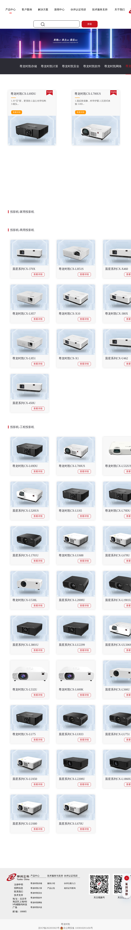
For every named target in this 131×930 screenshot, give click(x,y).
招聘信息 (18, 888)
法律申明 (18, 884)
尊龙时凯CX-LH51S (71, 269)
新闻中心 (59, 9)
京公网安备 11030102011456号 (76, 928)
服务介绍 (51, 883)
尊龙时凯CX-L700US (72, 466)
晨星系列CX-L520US (25, 510)
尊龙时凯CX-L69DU (25, 466)
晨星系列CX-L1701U (25, 555)
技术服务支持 (100, 9)
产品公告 (51, 888)
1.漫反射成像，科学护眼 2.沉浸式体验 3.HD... (92, 102)
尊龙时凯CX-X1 (69, 358)
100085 (20, 911)
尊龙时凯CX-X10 (69, 313)
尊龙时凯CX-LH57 (24, 313)
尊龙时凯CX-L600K (71, 689)
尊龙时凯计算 (49, 66)
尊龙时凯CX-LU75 (24, 734)
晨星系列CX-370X (23, 269)
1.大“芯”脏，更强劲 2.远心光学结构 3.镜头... (28, 102)
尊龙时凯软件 (91, 66)
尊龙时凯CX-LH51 (24, 358)
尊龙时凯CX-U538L (24, 600)
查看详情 (16, 112)
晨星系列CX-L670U (71, 823)
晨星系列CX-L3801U (25, 644)
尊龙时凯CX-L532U (24, 689)
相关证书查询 (70, 888)
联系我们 (18, 891)
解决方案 (43, 9)
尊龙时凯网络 (113, 66)
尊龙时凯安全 (70, 66)
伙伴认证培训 (78, 9)
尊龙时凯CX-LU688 (71, 555)
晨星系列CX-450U (23, 403)
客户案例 (27, 9)
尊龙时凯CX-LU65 (70, 510)
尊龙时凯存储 (28, 66)
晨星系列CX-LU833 (71, 734)
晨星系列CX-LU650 (24, 779)
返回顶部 (126, 889)
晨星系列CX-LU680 (24, 823)
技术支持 (18, 895)
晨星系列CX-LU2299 (72, 644)
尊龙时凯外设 (36, 907)
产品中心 (10, 9)
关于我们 (120, 9)
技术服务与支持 (55, 876)
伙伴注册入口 (70, 883)
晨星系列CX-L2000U (72, 600)
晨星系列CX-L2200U (72, 779)
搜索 (89, 24)
